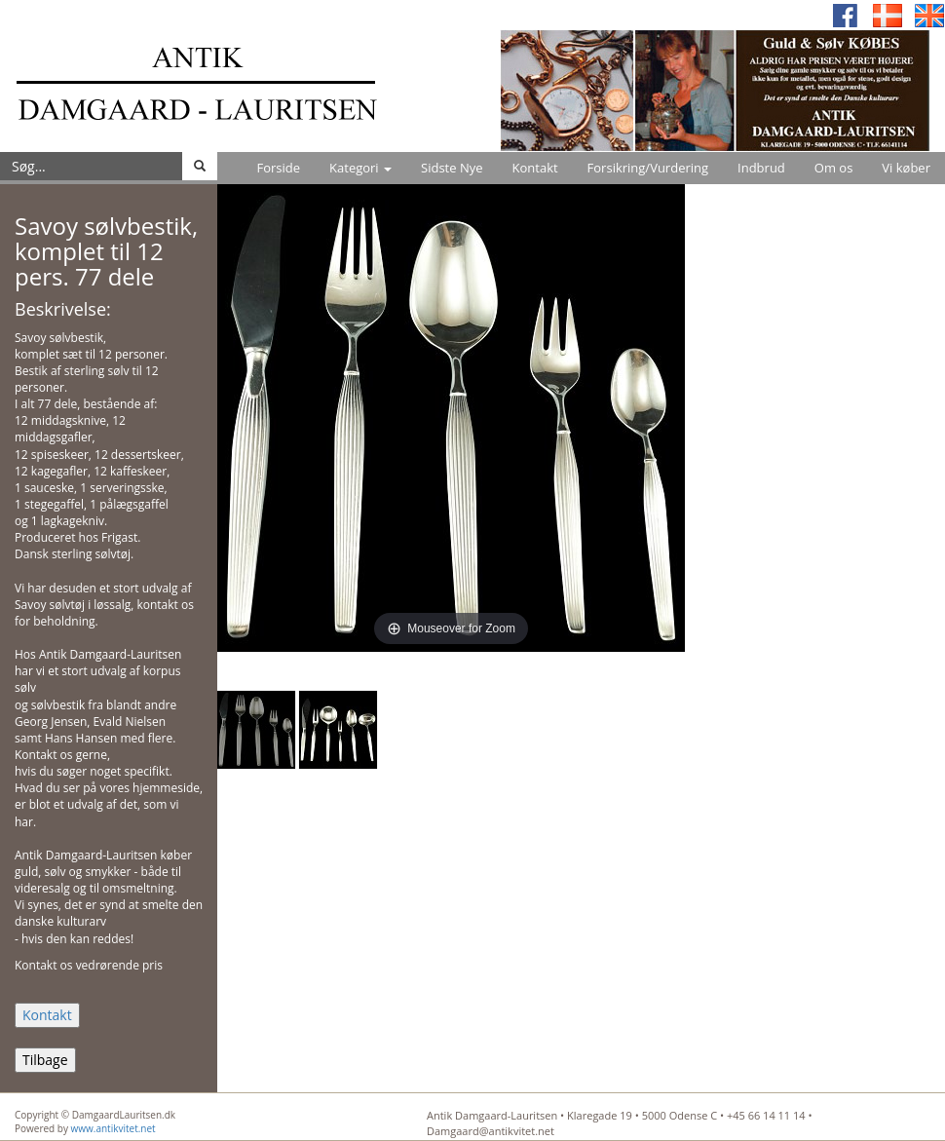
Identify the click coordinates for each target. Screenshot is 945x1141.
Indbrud (761, 167)
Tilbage (45, 1059)
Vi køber (906, 167)
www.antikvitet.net (113, 1128)
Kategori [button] (360, 167)
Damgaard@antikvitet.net (490, 1130)
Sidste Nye (451, 167)
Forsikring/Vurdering (647, 167)
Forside (278, 167)
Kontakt (535, 167)
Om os (833, 167)
